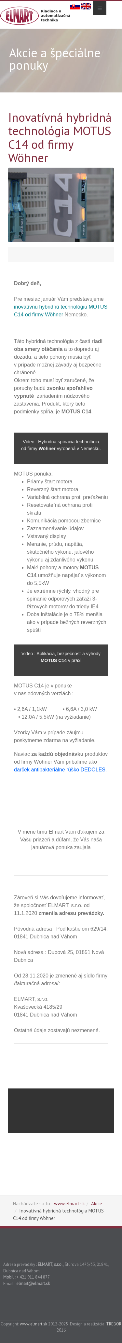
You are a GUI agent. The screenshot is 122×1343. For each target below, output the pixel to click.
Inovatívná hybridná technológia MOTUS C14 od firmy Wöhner (60, 137)
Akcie (96, 1203)
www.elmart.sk (69, 1203)
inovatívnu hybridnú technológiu (51, 307)
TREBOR (113, 1324)
